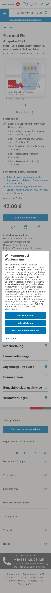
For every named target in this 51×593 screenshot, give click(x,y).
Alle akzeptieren (25, 315)
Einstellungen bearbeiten (25, 330)
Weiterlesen (11, 308)
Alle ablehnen (25, 323)
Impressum (11, 338)
